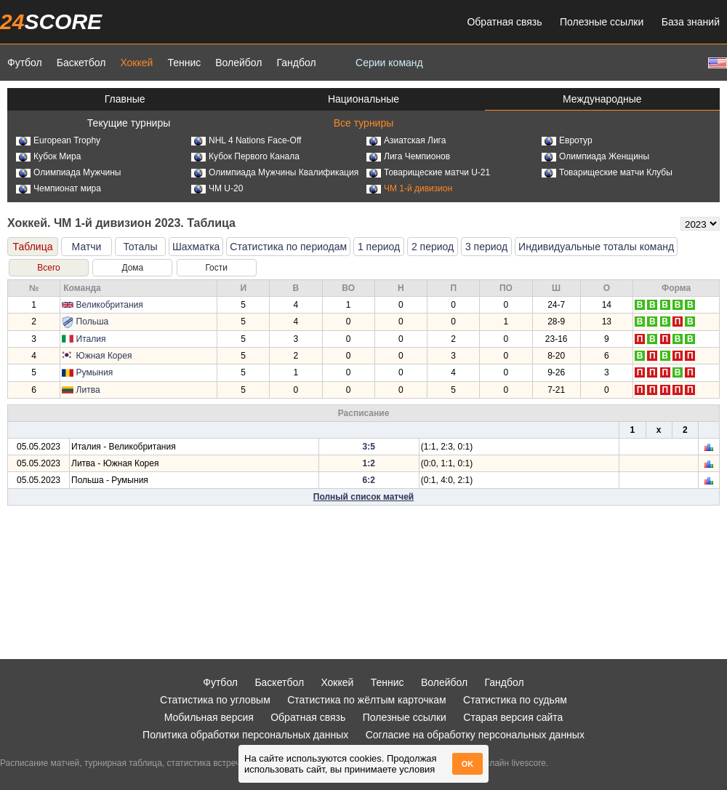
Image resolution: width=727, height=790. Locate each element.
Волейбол (238, 62)
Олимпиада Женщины (595, 156)
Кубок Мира (48, 156)
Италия (91, 339)
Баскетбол (81, 62)
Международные (602, 99)
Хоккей (136, 62)
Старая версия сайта (513, 717)
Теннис (184, 62)
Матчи (87, 246)
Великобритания (109, 305)
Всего (48, 268)
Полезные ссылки (601, 22)
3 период (486, 246)
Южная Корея (104, 356)
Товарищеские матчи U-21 (428, 172)
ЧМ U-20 (217, 188)
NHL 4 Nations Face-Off (246, 140)
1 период (379, 246)
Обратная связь (504, 22)
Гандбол (296, 62)
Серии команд (389, 62)
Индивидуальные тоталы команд (596, 246)
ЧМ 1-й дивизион (409, 188)
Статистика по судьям (515, 700)
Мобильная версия (209, 717)
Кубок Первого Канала (245, 156)
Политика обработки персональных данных (245, 735)
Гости (216, 268)
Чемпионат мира (58, 188)
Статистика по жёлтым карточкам (366, 700)
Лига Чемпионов (408, 156)
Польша (92, 321)
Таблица (33, 246)
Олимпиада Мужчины (68, 172)
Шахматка (196, 246)
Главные (125, 99)
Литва (88, 390)
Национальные (363, 99)
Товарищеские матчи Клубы (607, 172)
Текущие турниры (128, 123)
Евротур (567, 140)
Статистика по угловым (215, 700)
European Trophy (58, 140)
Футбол (24, 62)
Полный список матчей (363, 497)
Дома (132, 268)
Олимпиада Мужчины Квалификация (274, 172)
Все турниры (364, 123)
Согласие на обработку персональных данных (475, 735)
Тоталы (140, 246)
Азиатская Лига (406, 140)
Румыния (94, 372)
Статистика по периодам (288, 246)
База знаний (691, 22)
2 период (432, 246)
